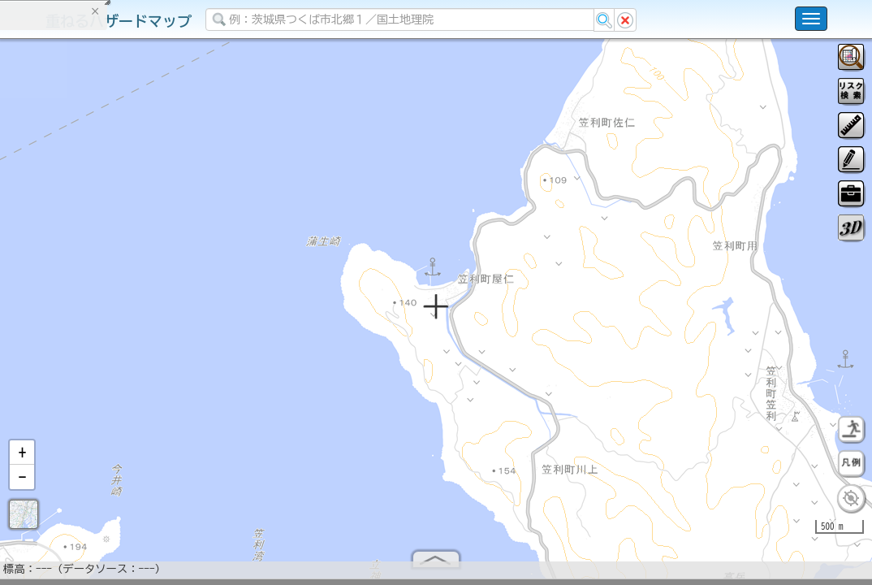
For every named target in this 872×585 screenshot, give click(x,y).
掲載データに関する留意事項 (89, 276)
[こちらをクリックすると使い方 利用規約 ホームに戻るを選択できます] (811, 18)
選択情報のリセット (171, 320)
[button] (22, 459)
